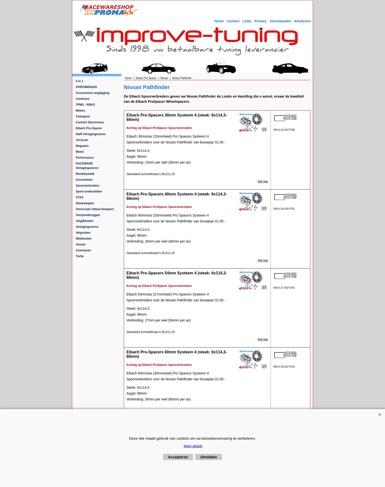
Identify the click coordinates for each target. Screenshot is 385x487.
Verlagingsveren (87, 227)
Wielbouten (84, 238)
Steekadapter (85, 203)
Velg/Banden (85, 221)
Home (219, 21)
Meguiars (82, 146)
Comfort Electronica (90, 122)
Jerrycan (82, 140)
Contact (233, 21)
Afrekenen (302, 21)
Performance (85, 157)
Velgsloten (83, 232)
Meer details (193, 446)
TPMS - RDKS (85, 104)
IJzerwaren (83, 250)
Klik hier (263, 181)
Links (246, 21)
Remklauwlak (85, 174)
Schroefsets (84, 179)
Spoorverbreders (88, 185)
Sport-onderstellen (89, 191)
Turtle (80, 256)
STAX (79, 197)
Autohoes (82, 99)
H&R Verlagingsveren (91, 134)
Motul (80, 152)
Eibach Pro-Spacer (89, 128)
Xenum (81, 244)
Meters (80, 110)
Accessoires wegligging (93, 93)
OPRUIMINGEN (86, 87)
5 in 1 (79, 81)
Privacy (260, 21)
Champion (83, 116)
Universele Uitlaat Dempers (95, 209)
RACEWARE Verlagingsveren (87, 166)
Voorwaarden (280, 21)
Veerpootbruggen (88, 215)
